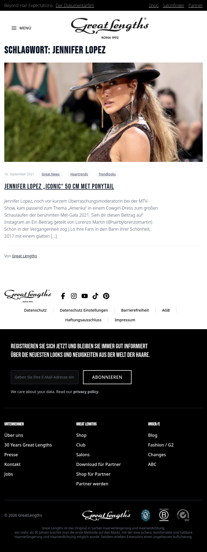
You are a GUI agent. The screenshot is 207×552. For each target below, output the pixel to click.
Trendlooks (107, 174)
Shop (153, 5)
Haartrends (79, 174)
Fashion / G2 (161, 445)
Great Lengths (24, 255)
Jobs (8, 474)
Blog (152, 435)
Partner (196, 5)
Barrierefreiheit (135, 310)
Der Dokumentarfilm (75, 5)
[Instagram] (74, 296)
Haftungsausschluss (83, 319)
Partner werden (92, 484)
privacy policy (85, 391)
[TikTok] (95, 296)
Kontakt (12, 464)
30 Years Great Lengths (28, 445)
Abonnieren (107, 377)
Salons (83, 455)
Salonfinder (173, 5)
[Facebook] (63, 296)
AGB (166, 310)
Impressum (125, 319)
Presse (11, 455)
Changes (157, 455)
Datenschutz (35, 310)
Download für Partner (98, 464)
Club (80, 445)
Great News (51, 174)
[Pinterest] (106, 296)
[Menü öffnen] (21, 28)
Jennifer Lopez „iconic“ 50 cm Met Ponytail (59, 186)
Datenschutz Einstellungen (84, 310)
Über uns (13, 435)
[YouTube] (84, 296)
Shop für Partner (93, 474)
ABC (152, 464)
